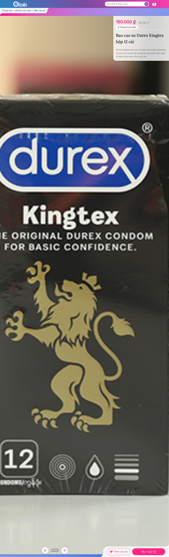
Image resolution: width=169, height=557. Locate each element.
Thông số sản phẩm (128, 27)
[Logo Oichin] (20, 4)
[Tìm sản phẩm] (146, 4)
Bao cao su (39, 10)
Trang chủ (7, 10)
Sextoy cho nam (23, 10)
